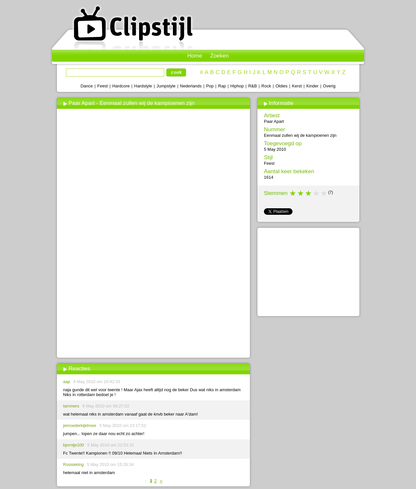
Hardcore (121, 86)
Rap (222, 86)
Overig (329, 86)
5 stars (324, 193)
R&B (252, 86)
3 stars (309, 193)
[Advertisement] (153, 307)
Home (194, 56)
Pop (210, 86)
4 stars (316, 193)
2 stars (301, 193)
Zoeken (219, 56)
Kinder (312, 86)
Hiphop (237, 86)
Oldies (282, 86)
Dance (87, 86)
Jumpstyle (166, 86)
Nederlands (191, 86)
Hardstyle (143, 86)
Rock (266, 86)
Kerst (297, 86)
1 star (293, 193)
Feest (102, 86)
